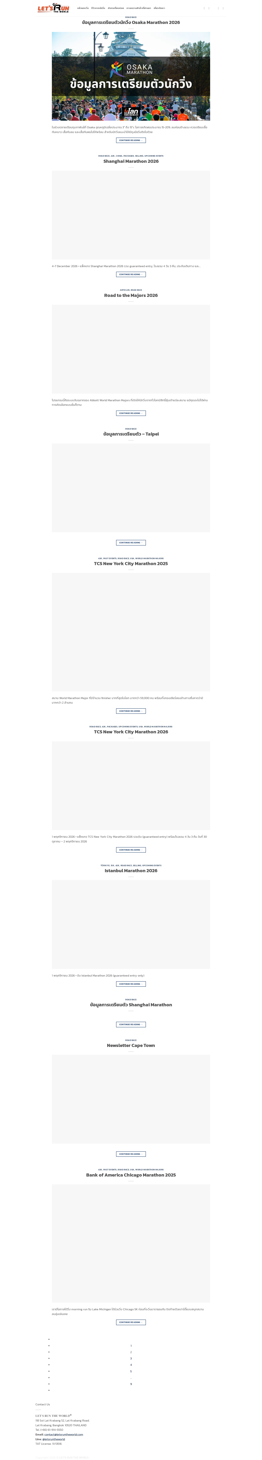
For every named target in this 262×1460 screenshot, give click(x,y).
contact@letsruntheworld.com (63, 1434)
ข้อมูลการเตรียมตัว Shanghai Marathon (131, 1004)
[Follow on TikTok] (214, 8)
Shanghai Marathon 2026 (131, 161)
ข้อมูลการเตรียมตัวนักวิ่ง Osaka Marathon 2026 (131, 22)
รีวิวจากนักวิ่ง (98, 8)
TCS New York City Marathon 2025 (131, 563)
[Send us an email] (219, 8)
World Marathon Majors (149, 558)
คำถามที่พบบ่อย (116, 8)
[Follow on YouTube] (224, 8)
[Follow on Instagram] (210, 8)
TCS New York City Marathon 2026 (131, 731)
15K (112, 865)
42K (113, 155)
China (119, 155)
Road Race (131, 17)
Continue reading (131, 140)
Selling (139, 155)
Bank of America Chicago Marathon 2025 (131, 1174)
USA (132, 558)
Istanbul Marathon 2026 (131, 870)
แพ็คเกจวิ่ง (83, 8)
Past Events (110, 558)
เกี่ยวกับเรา (159, 8)
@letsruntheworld (53, 1439)
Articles (125, 290)
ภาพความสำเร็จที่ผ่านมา (138, 8)
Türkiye (105, 865)
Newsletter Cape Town (131, 1045)
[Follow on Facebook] (205, 8)
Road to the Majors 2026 (131, 295)
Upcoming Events (154, 155)
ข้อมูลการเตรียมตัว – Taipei (131, 433)
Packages (129, 155)
